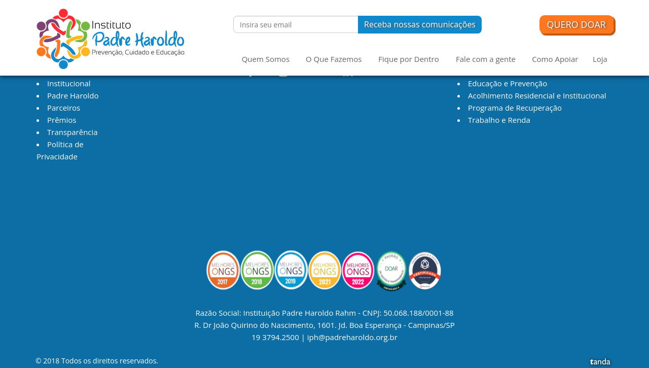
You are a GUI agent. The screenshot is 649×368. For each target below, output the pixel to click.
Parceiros (63, 108)
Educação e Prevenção (507, 83)
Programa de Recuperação (515, 108)
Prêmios (61, 120)
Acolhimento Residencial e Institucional (537, 95)
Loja (600, 59)
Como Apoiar (555, 59)
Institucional (69, 83)
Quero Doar (576, 24)
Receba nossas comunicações (420, 24)
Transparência (72, 132)
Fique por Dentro (408, 59)
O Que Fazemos (334, 59)
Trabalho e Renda (499, 120)
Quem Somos (266, 59)
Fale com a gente (486, 59)
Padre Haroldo (73, 95)
